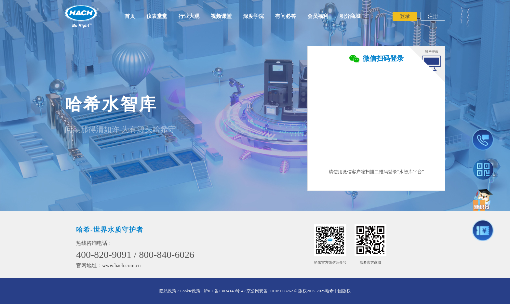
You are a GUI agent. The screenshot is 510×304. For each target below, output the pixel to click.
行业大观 (189, 16)
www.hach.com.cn (121, 265)
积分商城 (350, 16)
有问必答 (285, 16)
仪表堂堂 (156, 16)
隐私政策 (167, 290)
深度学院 (253, 16)
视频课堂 (221, 16)
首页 (130, 16)
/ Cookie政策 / (190, 290)
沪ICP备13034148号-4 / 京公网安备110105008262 (248, 290)
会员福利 (317, 16)
